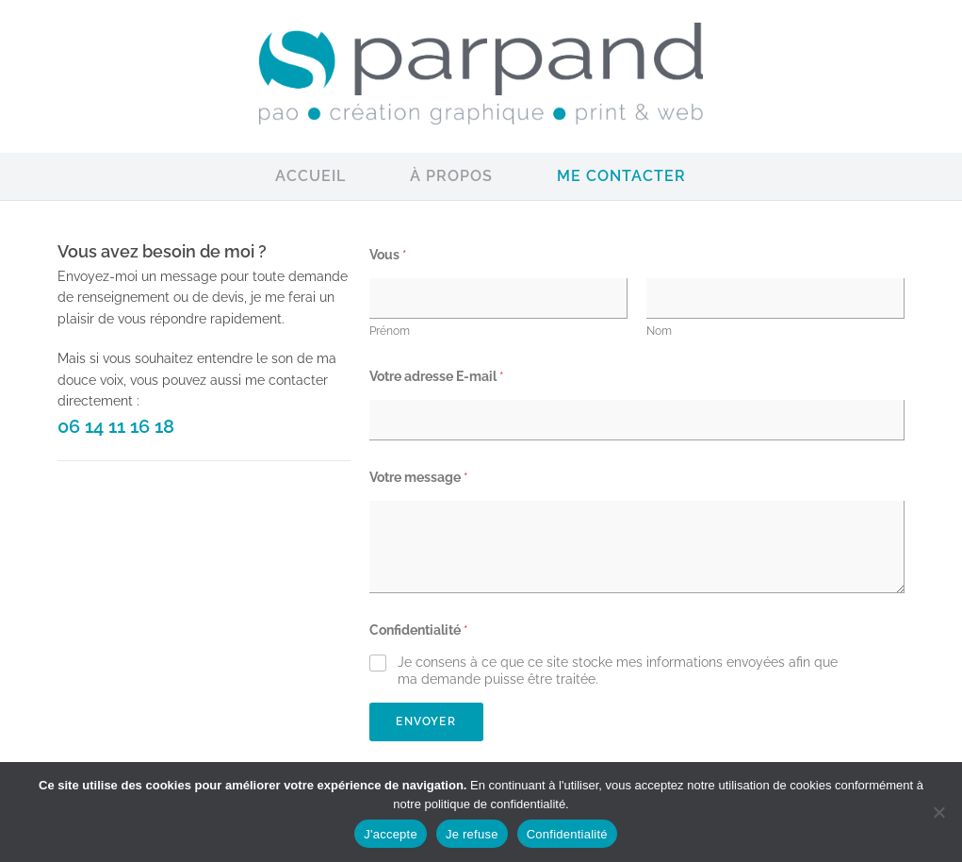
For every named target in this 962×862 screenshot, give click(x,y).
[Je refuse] (938, 812)
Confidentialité (418, 630)
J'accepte (390, 834)
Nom (659, 331)
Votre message (418, 477)
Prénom (389, 331)
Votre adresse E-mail (436, 376)
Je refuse (472, 834)
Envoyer (425, 721)
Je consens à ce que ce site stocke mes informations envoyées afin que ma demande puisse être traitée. (618, 671)
